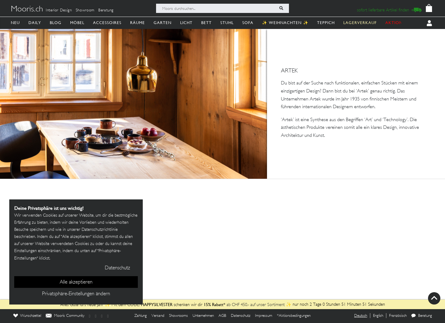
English (378, 316)
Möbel (77, 22)
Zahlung (140, 316)
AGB (222, 316)
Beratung (106, 10)
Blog (55, 22)
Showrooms (178, 316)
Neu (15, 22)
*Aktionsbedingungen (294, 316)
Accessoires (107, 22)
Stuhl (227, 22)
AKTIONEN (397, 22)
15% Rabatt (213, 304)
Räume (137, 22)
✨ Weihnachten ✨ (285, 22)
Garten (163, 22)
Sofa (247, 22)
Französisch (398, 316)
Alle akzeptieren (76, 282)
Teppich (326, 22)
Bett (206, 22)
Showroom (85, 10)
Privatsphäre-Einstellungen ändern (76, 294)
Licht (186, 22)
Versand (157, 316)
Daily (34, 22)
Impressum (263, 316)
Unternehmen (203, 316)
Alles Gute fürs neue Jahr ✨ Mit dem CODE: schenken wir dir (132, 305)
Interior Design (59, 10)
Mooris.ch (27, 10)
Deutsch (360, 316)
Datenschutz (240, 316)
